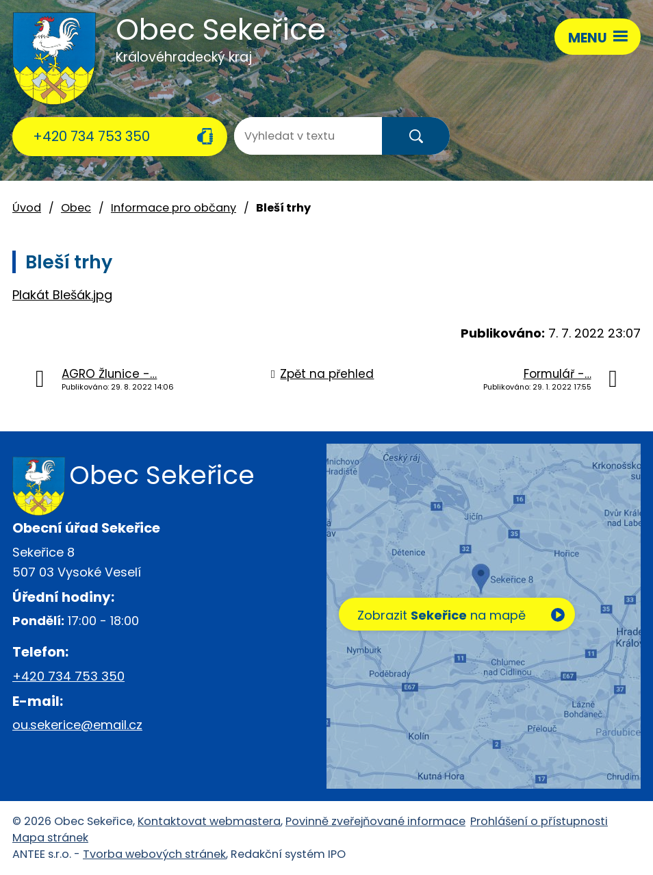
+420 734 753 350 (91, 136)
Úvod (26, 208)
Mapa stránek (50, 838)
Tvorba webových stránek (154, 854)
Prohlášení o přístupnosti (539, 821)
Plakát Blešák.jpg (62, 294)
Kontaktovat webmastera (209, 821)
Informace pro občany (173, 208)
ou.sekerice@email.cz (77, 724)
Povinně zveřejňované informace (375, 821)
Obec (76, 208)
